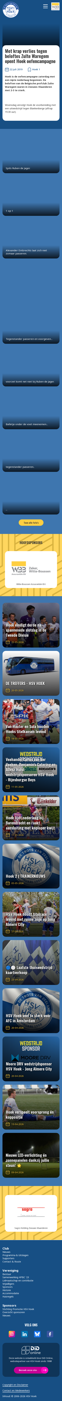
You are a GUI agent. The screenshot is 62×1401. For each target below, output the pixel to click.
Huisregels (8, 1296)
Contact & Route (11, 1261)
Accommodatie (10, 1293)
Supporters (8, 1258)
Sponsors (7, 1286)
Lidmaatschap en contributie (17, 1280)
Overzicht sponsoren (13, 1312)
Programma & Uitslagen (15, 1255)
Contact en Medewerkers (16, 1390)
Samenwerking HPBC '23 (15, 1277)
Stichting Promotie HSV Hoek (18, 1309)
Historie (6, 1290)
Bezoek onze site (28, 1370)
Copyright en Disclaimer (15, 1384)
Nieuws (6, 1251)
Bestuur (6, 1274)
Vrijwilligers (8, 1283)
